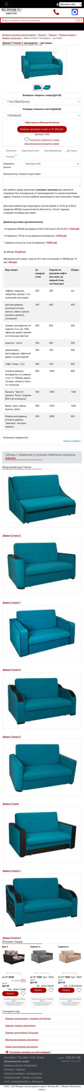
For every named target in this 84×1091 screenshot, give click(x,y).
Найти (79, 20)
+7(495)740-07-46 (56, 12)
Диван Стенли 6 (12, 670)
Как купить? (10, 1057)
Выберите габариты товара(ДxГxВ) (42, 95)
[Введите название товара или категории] (38, 20)
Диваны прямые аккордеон (20, 1025)
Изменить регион (8, 165)
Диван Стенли (11, 804)
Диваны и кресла (13, 1065)
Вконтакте (37, 1081)
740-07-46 (69, 1058)
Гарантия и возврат (14, 1073)
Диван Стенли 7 (12, 602)
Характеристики (30, 150)
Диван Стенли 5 (12, 535)
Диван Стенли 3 (12, 737)
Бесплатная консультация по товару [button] (42, 144)
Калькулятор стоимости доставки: (22, 174)
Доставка (72, 150)
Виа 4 (5, 947)
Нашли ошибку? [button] (72, 441)
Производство (34, 1073)
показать (10, 457)
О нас (33, 1057)
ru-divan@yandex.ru (21, 1081)
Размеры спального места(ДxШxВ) (42, 109)
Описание (11, 150)
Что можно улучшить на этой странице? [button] (30, 1052)
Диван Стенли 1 (12, 871)
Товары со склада (31, 1077)
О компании (30, 1065)
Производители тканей (16, 1061)
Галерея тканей (12, 1077)
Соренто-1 (35, 947)
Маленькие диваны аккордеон (22, 1039)
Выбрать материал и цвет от (42, 129)
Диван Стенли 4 (12, 938)
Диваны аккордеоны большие (21, 1032)
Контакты (9, 1069)
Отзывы (11, 156)
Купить (10, 993)
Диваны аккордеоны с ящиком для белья (28, 1018)
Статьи (40, 1057)
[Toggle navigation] (6, 4)
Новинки (20, 1069)
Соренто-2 (63, 947)
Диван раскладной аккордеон (21, 1046)
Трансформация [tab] (53, 150)
